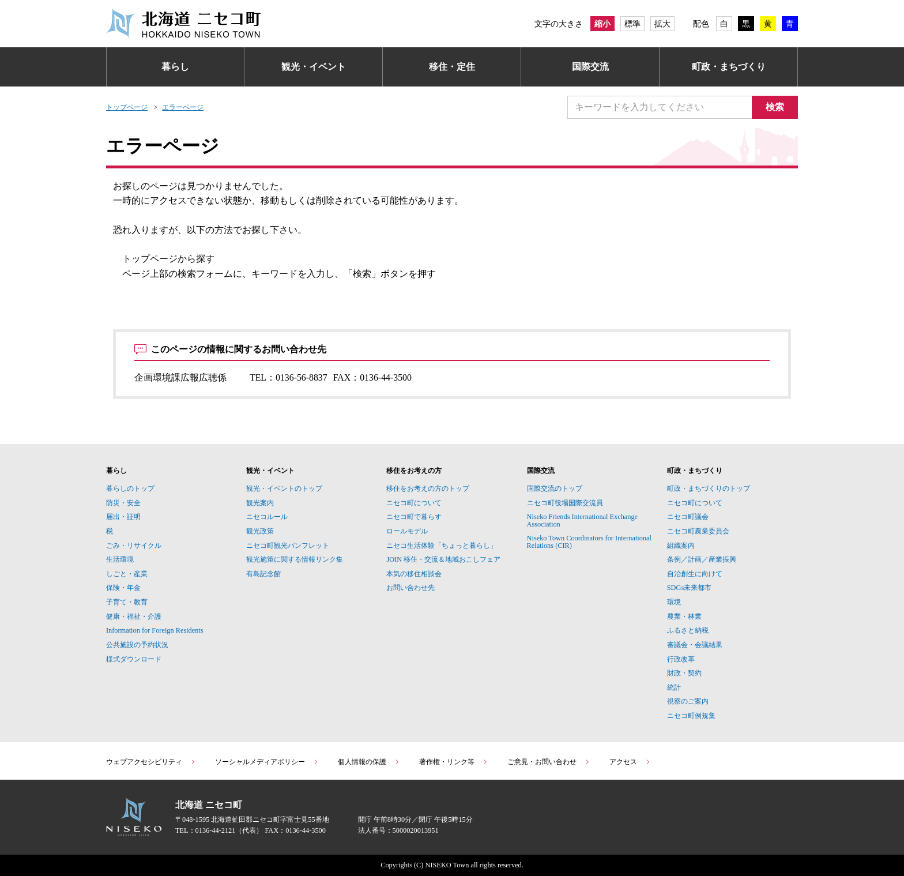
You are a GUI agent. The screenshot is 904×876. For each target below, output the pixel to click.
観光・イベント (313, 67)
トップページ (127, 107)
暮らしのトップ (130, 488)
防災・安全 (123, 503)
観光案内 (260, 503)
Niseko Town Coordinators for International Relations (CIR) (589, 541)
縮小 (602, 23)
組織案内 (681, 546)
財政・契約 (684, 673)
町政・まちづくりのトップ (708, 488)
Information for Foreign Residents (155, 630)
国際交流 (590, 67)
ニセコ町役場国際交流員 (565, 503)
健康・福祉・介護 (133, 616)
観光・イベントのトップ (284, 488)
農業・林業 (684, 616)
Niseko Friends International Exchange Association (582, 520)
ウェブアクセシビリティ (151, 762)
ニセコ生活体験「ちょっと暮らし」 (441, 546)
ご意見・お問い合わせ (548, 762)
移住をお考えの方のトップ (427, 488)
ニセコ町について (414, 503)
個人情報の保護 (369, 762)
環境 (674, 602)
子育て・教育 (127, 602)
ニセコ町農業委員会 (698, 531)
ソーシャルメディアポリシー (267, 762)
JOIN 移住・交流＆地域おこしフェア (443, 559)
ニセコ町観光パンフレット (287, 546)
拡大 (662, 23)
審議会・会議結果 (694, 645)
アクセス (630, 762)
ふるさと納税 (688, 630)
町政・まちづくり (729, 67)
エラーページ (183, 107)
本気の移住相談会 (414, 574)
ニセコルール (267, 517)
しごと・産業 (127, 574)
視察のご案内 (688, 701)
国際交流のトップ (554, 488)
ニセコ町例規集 (691, 716)
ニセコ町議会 (688, 517)
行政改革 (681, 659)
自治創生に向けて (694, 574)
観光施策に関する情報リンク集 (294, 559)
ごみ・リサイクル (133, 546)
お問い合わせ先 (410, 588)
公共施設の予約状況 (137, 645)
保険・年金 (123, 588)
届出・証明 (123, 517)
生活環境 (120, 559)
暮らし (175, 67)
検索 (775, 107)
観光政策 (260, 531)
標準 (632, 23)
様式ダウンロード (133, 659)
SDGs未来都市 (689, 588)
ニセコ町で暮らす (414, 517)
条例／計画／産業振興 (701, 559)
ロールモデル (407, 531)
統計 (674, 687)
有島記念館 (263, 574)
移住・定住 (452, 67)
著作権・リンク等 (453, 762)
